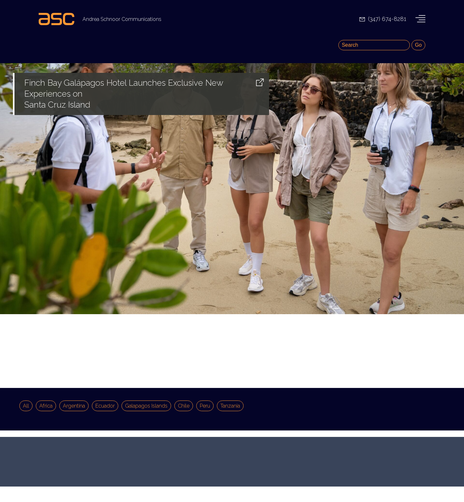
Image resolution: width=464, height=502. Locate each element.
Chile (183, 406)
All (26, 406)
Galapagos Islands (146, 406)
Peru (205, 406)
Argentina (74, 406)
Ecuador (105, 406)
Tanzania (230, 406)
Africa (46, 406)
